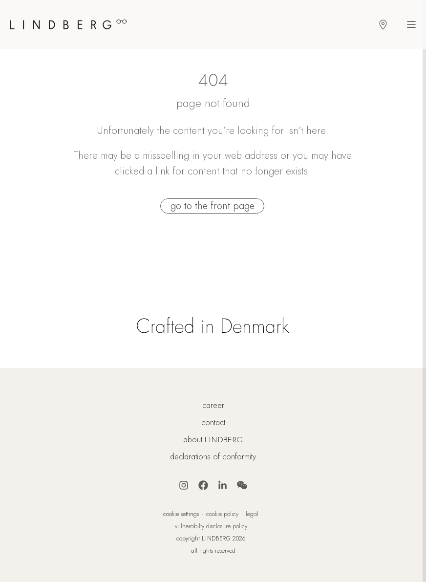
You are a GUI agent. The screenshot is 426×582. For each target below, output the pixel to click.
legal (252, 514)
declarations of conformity (213, 457)
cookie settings (181, 514)
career (213, 405)
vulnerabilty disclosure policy (211, 526)
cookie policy (222, 514)
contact (213, 422)
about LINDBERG (213, 439)
